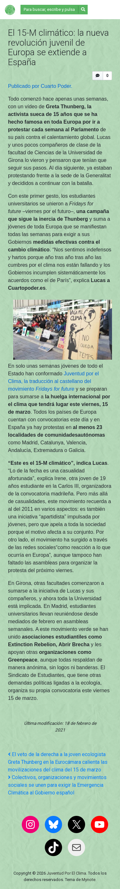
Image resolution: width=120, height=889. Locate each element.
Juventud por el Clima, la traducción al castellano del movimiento (53, 381)
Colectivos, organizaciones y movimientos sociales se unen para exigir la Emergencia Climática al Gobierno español (57, 785)
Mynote (88, 879)
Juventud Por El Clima (66, 873)
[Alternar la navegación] (103, 9)
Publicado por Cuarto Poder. (41, 86)
